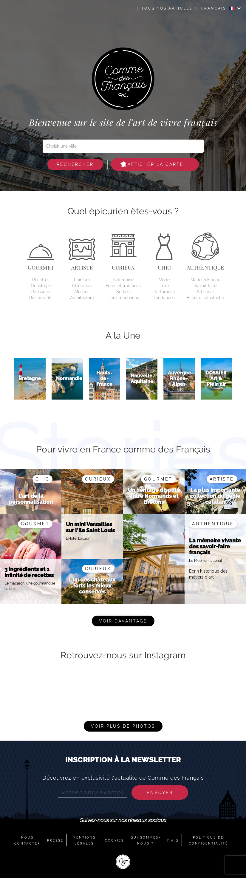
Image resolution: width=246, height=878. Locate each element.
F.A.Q (173, 840)
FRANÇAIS (217, 8)
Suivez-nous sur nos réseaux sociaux (123, 820)
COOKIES (114, 840)
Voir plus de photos (123, 726)
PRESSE (55, 840)
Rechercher (75, 164)
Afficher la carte (152, 164)
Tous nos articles (166, 8)
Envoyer (160, 792)
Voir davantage (123, 621)
